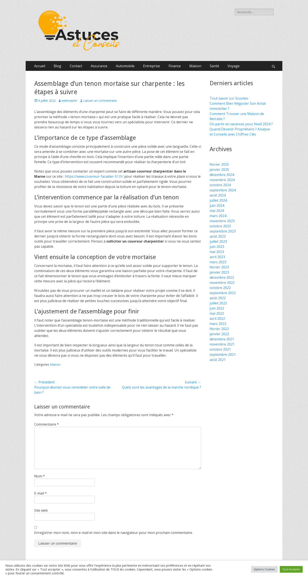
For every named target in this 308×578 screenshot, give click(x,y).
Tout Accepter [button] (291, 569)
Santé (214, 66)
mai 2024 (217, 210)
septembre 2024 (223, 190)
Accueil (39, 66)
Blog (57, 66)
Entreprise (151, 66)
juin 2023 (217, 246)
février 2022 (219, 328)
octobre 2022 (220, 287)
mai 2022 (217, 313)
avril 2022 (217, 318)
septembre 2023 (223, 231)
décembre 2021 (222, 339)
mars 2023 (218, 262)
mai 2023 (217, 251)
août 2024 (218, 195)
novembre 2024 (222, 179)
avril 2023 (217, 257)
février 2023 (219, 267)
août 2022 (218, 298)
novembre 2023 (222, 221)
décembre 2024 (222, 174)
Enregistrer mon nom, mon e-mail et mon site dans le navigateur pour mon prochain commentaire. (113, 532)
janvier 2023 (219, 272)
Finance (175, 66)
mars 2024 (218, 215)
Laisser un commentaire (100, 100)
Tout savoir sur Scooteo (229, 98)
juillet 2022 (218, 303)
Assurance (99, 66)
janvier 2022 (219, 334)
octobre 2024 (220, 185)
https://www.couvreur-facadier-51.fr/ (94, 176)
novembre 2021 (222, 344)
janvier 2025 (219, 169)
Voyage (234, 66)
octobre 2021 (220, 349)
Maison (195, 66)
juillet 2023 (218, 241)
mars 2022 (218, 323)
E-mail (40, 493)
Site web (41, 510)
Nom (39, 476)
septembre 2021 (223, 354)
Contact (76, 66)
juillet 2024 (218, 200)
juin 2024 (217, 205)
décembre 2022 (222, 277)
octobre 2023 (220, 226)
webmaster (69, 100)
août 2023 (218, 236)
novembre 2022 (222, 282)
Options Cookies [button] (264, 569)
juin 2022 (217, 308)
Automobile (125, 66)
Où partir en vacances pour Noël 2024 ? (241, 124)
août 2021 (218, 359)
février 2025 (219, 164)
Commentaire (46, 424)
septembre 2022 (223, 292)
